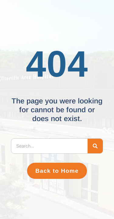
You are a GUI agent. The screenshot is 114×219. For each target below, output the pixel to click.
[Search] (95, 146)
